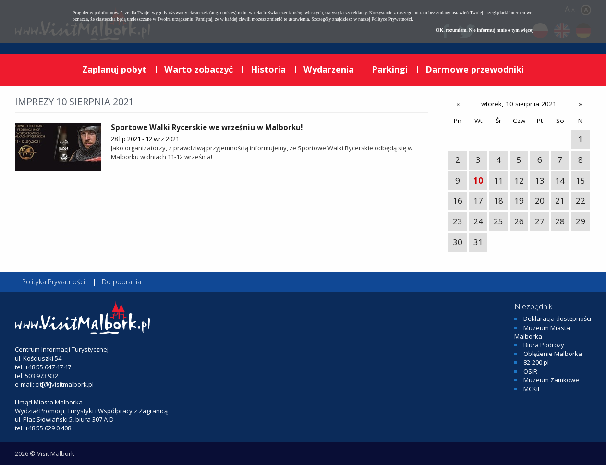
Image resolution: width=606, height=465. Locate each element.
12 (519, 180)
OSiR (530, 371)
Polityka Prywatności (53, 281)
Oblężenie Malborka (552, 353)
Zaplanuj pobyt (114, 69)
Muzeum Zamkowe (551, 380)
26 (519, 221)
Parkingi (390, 69)
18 (498, 200)
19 (519, 200)
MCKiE (532, 388)
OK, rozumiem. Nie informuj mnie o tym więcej (484, 30)
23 (457, 221)
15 (580, 180)
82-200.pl (536, 362)
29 (580, 221)
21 (560, 200)
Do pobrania (121, 281)
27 (540, 221)
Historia (268, 69)
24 (478, 221)
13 (540, 180)
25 (498, 221)
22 (580, 200)
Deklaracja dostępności (557, 318)
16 (457, 200)
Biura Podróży (543, 345)
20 (540, 200)
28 (560, 221)
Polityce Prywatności (391, 19)
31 (478, 241)
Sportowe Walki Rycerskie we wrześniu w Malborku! (207, 127)
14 (560, 180)
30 (457, 241)
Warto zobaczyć (198, 69)
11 (498, 180)
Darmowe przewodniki (474, 69)
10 (478, 180)
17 (478, 200)
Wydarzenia (328, 69)
